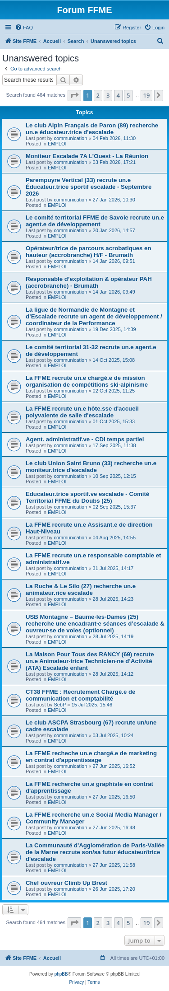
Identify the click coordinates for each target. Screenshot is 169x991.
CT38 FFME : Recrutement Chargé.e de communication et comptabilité (80, 695)
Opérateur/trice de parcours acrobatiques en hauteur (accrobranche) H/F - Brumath (88, 251)
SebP (60, 704)
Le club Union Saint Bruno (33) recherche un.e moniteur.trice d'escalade (91, 466)
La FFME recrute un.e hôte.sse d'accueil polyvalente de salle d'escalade (82, 412)
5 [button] (128, 95)
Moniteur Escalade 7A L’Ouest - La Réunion (87, 156)
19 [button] (146, 95)
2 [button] (98, 95)
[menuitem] (24, 27)
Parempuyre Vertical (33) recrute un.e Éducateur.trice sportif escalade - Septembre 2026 (88, 187)
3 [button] (108, 95)
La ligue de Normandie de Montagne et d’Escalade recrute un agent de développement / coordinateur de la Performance (94, 316)
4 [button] (118, 95)
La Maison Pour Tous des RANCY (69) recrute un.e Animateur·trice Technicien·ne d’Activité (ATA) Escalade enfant (90, 661)
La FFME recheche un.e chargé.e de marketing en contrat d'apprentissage (91, 756)
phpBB (61, 974)
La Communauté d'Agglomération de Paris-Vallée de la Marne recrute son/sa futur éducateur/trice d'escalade (95, 852)
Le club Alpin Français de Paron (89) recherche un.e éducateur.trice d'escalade (92, 129)
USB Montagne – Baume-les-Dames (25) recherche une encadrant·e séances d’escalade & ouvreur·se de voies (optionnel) (95, 623)
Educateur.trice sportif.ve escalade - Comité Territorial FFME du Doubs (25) (87, 497)
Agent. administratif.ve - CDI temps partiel (85, 439)
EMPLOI (57, 143)
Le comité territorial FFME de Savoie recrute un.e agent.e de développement (95, 221)
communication (70, 138)
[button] (74, 95)
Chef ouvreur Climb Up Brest (66, 882)
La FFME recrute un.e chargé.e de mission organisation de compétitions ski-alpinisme (87, 381)
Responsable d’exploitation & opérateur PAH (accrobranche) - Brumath (89, 282)
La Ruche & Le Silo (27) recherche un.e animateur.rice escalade (81, 589)
